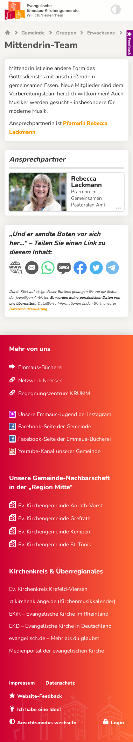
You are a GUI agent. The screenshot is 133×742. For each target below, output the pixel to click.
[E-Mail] (32, 272)
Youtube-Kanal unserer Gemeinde (59, 451)
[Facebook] (81, 272)
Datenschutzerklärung (28, 309)
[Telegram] (113, 272)
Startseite (7, 33)
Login (117, 722)
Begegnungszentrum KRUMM (54, 393)
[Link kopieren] (16, 272)
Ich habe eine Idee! (39, 709)
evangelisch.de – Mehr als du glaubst (54, 638)
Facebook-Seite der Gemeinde (54, 426)
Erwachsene (101, 33)
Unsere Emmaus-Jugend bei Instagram (64, 414)
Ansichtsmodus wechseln (46, 722)
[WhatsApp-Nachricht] (48, 272)
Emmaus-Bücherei (40, 367)
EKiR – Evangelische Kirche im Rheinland (58, 613)
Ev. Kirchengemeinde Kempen (54, 531)
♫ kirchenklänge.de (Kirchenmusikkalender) (62, 601)
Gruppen (66, 33)
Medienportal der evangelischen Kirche (56, 650)
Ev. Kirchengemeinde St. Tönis (54, 544)
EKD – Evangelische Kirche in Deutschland (60, 626)
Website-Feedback (39, 696)
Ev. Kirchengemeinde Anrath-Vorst (60, 505)
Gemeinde (33, 33)
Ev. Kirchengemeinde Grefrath (54, 518)
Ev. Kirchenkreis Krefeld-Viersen (48, 589)
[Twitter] (97, 272)
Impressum (22, 683)
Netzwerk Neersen (40, 380)
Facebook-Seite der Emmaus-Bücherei (64, 439)
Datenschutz (60, 683)
